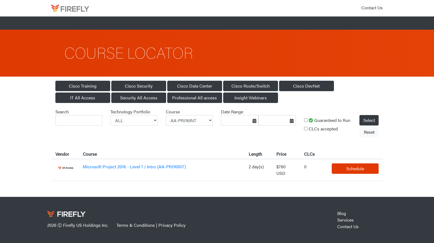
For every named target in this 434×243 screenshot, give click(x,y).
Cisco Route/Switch (250, 86)
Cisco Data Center (194, 86)
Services (345, 220)
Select (369, 120)
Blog (341, 213)
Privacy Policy (172, 225)
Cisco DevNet (306, 86)
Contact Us (372, 7)
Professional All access (194, 97)
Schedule (355, 168)
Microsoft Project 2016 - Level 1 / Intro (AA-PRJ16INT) (134, 166)
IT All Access (82, 97)
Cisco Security (139, 86)
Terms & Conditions (136, 225)
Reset (369, 132)
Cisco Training (83, 86)
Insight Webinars (250, 97)
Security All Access (138, 97)
